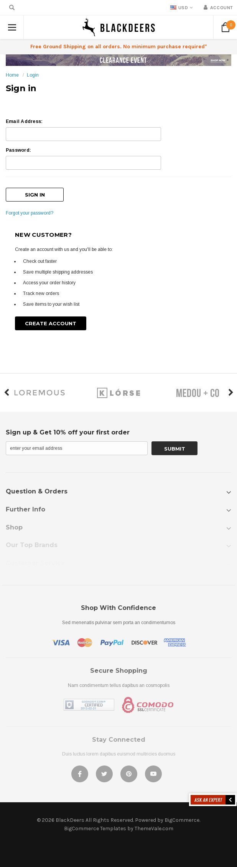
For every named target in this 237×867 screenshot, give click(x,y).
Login (33, 75)
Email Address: (24, 121)
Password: (18, 150)
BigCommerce (182, 820)
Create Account (50, 323)
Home (12, 75)
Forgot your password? (29, 213)
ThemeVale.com (154, 828)
